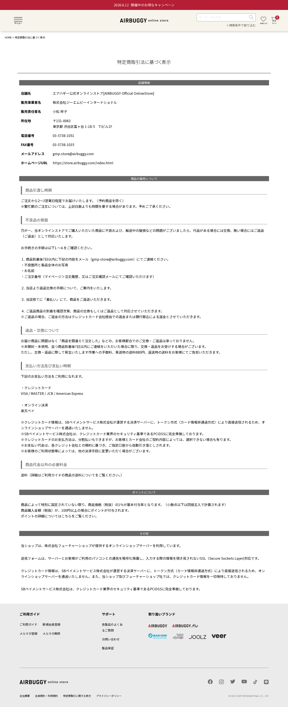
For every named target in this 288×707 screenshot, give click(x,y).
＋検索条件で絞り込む (241, 25)
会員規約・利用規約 (46, 695)
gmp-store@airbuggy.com (112, 259)
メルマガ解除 (51, 633)
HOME (8, 37)
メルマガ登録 (28, 633)
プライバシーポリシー (109, 695)
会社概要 (25, 695)
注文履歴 (71, 276)
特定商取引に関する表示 (77, 695)
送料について (85, 474)
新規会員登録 (51, 624)
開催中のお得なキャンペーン (144, 4)
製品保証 (108, 648)
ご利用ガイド (28, 624)
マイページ (53, 276)
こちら (66, 515)
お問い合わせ (111, 639)
